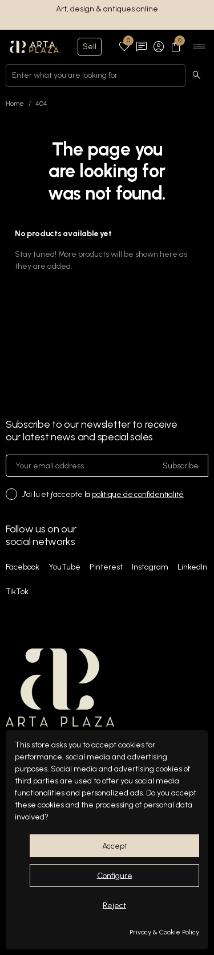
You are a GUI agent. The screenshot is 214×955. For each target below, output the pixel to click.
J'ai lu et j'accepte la (103, 494)
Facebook (22, 567)
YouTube (64, 567)
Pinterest (106, 567)
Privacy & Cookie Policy (164, 932)
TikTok (17, 591)
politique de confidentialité (138, 494)
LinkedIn (192, 567)
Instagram (150, 567)
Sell (89, 46)
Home (15, 104)
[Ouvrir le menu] (199, 46)
